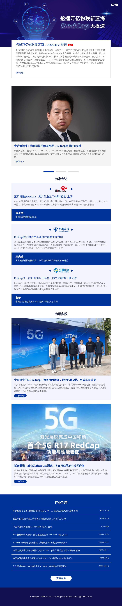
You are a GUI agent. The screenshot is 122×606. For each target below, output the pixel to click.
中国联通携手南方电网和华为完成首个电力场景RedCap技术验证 (43, 558)
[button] (48, 171)
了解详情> (19, 161)
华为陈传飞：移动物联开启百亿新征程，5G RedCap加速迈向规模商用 (45, 511)
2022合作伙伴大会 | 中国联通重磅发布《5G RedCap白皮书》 (41, 535)
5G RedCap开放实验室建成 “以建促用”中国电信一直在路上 (40, 542)
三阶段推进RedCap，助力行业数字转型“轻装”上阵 (43, 196)
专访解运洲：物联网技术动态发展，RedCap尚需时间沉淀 (48, 145)
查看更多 (61, 578)
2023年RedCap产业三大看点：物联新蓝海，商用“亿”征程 (39, 519)
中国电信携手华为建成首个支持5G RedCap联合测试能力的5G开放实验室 (46, 550)
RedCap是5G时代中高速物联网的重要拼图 (38, 237)
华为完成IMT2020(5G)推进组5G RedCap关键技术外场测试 (40, 566)
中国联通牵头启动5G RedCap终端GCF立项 (32, 527)
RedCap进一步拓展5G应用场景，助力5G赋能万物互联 (45, 278)
